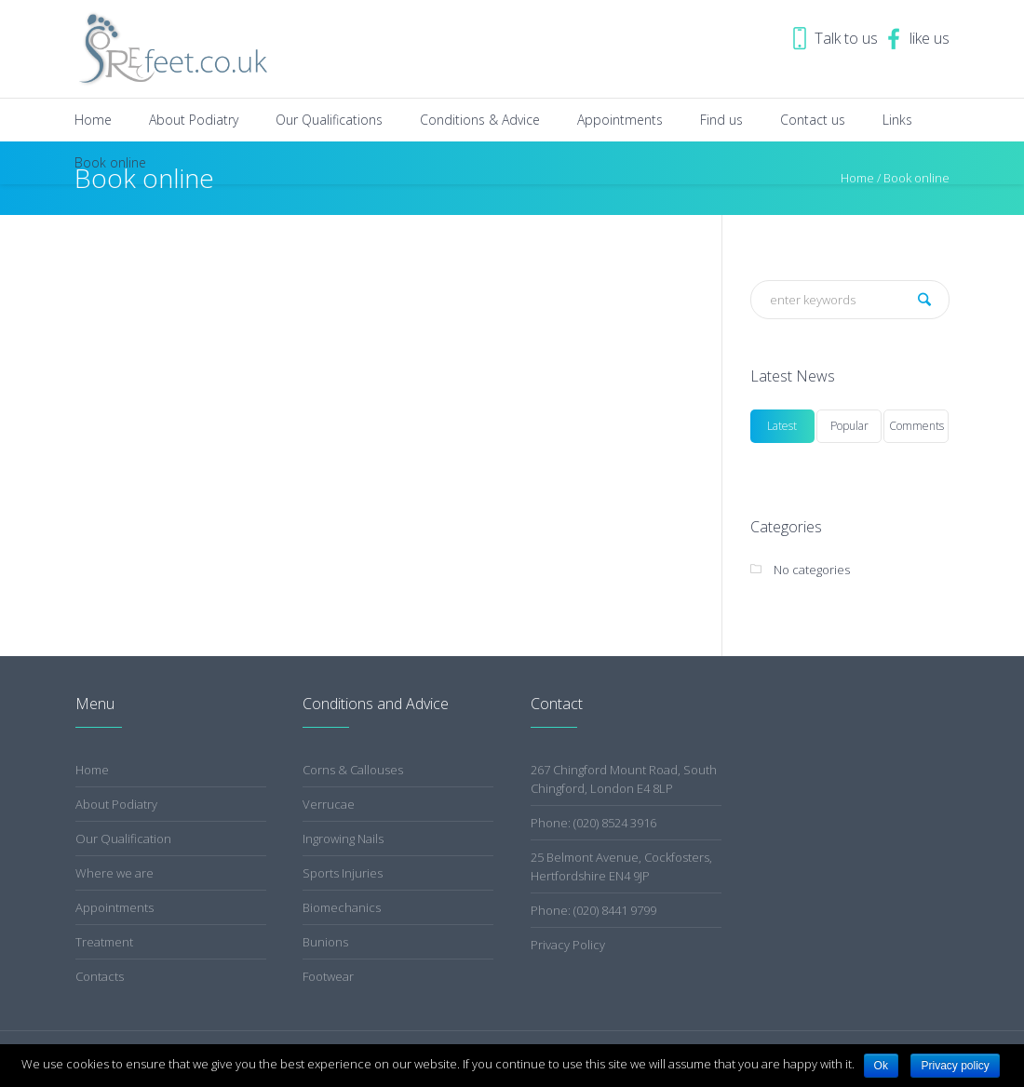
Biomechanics (342, 907)
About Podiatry (116, 804)
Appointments (114, 907)
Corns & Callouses (353, 769)
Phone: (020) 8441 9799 (593, 910)
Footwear (328, 976)
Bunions (325, 941)
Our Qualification (123, 838)
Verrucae (329, 804)
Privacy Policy (568, 944)
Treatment (104, 941)
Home (92, 769)
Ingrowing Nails (343, 838)
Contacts (99, 976)
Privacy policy (955, 1065)
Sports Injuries (343, 873)
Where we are (114, 873)
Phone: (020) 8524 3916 (593, 822)
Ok (881, 1065)
